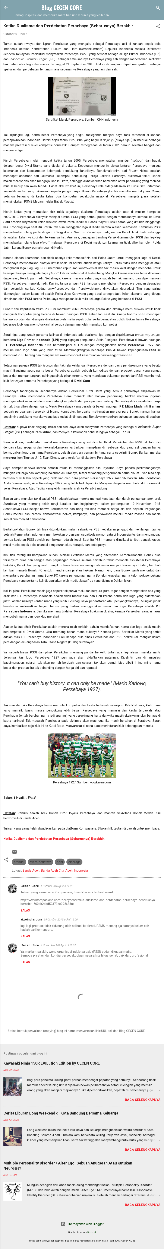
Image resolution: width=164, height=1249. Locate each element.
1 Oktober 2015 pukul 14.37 (57, 886)
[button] (158, 27)
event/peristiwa (40, 862)
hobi (60, 862)
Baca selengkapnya (143, 1100)
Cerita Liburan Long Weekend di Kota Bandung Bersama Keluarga (60, 1113)
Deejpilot (91, 1232)
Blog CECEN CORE (61, 7)
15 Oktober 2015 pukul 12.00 (61, 919)
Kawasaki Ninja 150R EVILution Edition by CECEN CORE (51, 1063)
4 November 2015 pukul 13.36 (58, 945)
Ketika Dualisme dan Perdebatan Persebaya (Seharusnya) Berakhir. (54, 839)
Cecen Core (29, 886)
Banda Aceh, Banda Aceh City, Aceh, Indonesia (55, 870)
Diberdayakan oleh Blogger (82, 1224)
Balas (25, 910)
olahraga (74, 862)
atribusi (19, 862)
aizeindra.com (31, 919)
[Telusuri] (158, 8)
